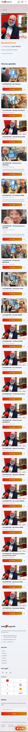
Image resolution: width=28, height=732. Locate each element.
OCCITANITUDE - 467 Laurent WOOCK (13, 501)
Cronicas (4, 658)
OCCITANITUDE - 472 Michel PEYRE (12, 341)
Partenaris (4, 660)
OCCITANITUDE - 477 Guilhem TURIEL (13, 195)
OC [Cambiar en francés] (22, 1)
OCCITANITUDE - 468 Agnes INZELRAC (13, 474)
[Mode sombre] (18, 2)
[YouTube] (6, 672)
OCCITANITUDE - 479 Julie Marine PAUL (13, 137)
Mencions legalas (3, 725)
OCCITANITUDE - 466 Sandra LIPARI (12, 527)
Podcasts (4, 653)
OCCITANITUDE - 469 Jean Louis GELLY (13, 448)
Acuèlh (4, 10)
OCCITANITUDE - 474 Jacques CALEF (12, 288)
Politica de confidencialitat (12, 725)
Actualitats (4, 655)
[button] (20, 728)
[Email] (10, 672)
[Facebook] (2, 672)
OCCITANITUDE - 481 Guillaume (11, 84)
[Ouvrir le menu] (25, 2)
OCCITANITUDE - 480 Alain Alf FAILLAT (13, 110)
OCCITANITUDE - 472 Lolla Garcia (12, 367)
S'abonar (14, 713)
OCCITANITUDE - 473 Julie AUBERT (12, 315)
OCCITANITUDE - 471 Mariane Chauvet (13, 394)
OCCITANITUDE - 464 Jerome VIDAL (12, 582)
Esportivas (4, 663)
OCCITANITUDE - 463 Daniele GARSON (13, 608)
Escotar (12, 89)
